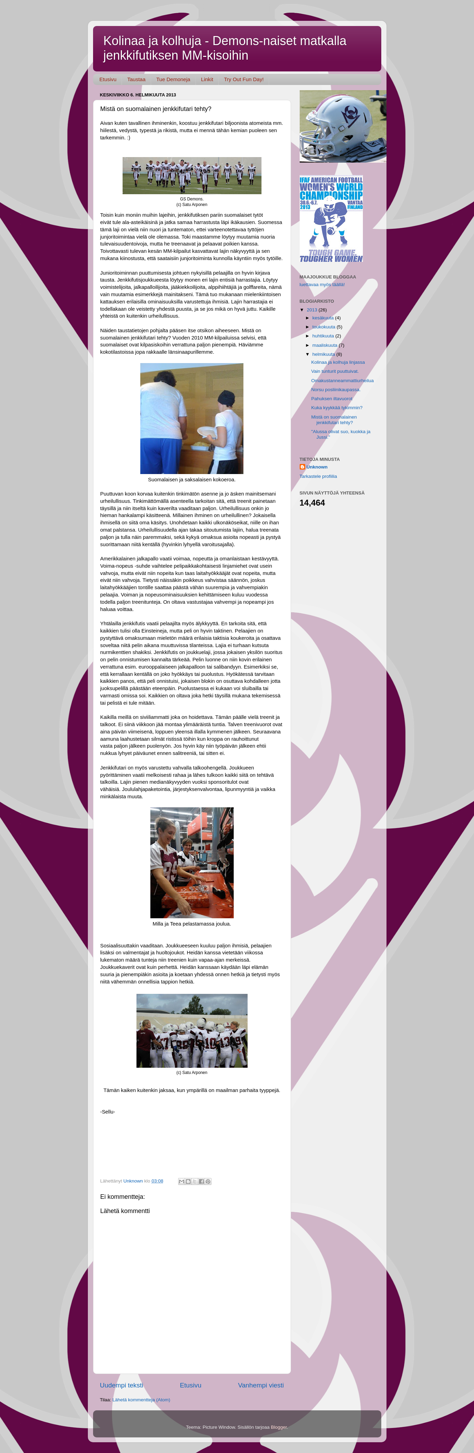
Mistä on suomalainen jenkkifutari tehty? (334, 419)
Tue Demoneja (173, 79)
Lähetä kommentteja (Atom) (142, 1399)
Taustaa (136, 79)
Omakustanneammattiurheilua (342, 380)
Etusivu (107, 79)
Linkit (207, 79)
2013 (312, 309)
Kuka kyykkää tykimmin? (337, 407)
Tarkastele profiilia (318, 476)
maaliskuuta (326, 345)
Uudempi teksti (121, 1385)
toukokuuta (325, 326)
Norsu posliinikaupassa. (336, 389)
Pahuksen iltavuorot (331, 398)
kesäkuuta (324, 317)
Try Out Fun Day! (244, 79)
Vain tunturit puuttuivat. (335, 371)
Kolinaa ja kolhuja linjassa (338, 362)
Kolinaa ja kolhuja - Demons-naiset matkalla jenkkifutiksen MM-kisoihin (225, 48)
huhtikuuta (324, 335)
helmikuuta (324, 354)
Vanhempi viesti (261, 1385)
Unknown (317, 467)
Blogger (279, 1427)
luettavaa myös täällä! (322, 284)
